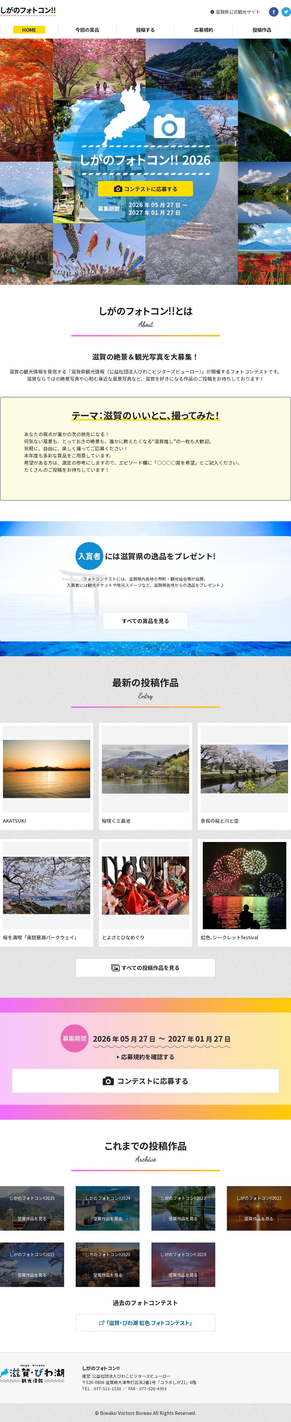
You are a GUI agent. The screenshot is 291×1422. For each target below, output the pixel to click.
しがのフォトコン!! (101, 1368)
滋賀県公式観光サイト (238, 11)
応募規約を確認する (148, 1056)
